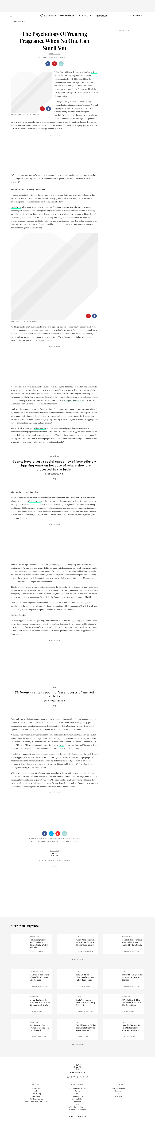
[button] (132, 17)
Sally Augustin (40, 412)
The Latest (66, 825)
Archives (77, 1086)
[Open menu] (11, 14)
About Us (36, 1072)
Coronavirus (43, 825)
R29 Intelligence (36, 1083)
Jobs (36, 1075)
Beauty (32, 825)
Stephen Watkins (90, 396)
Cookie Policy (77, 1080)
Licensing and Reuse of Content (36, 1086)
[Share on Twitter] (51, 817)
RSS (77, 1088)
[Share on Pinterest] (54, 63)
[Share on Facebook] (47, 63)
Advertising (36, 1078)
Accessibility (77, 1083)
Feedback (36, 1080)
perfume (94, 72)
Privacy (78, 1078)
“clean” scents (35, 485)
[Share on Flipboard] (57, 817)
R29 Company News (77, 1072)
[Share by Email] (61, 63)
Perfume (76, 825)
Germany (118, 1075)
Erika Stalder (55, 54)
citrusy (61, 729)
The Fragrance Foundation (73, 384)
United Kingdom (118, 1072)
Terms (77, 1075)
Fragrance (55, 825)
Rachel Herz (16, 211)
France (118, 1078)
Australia (118, 1080)
